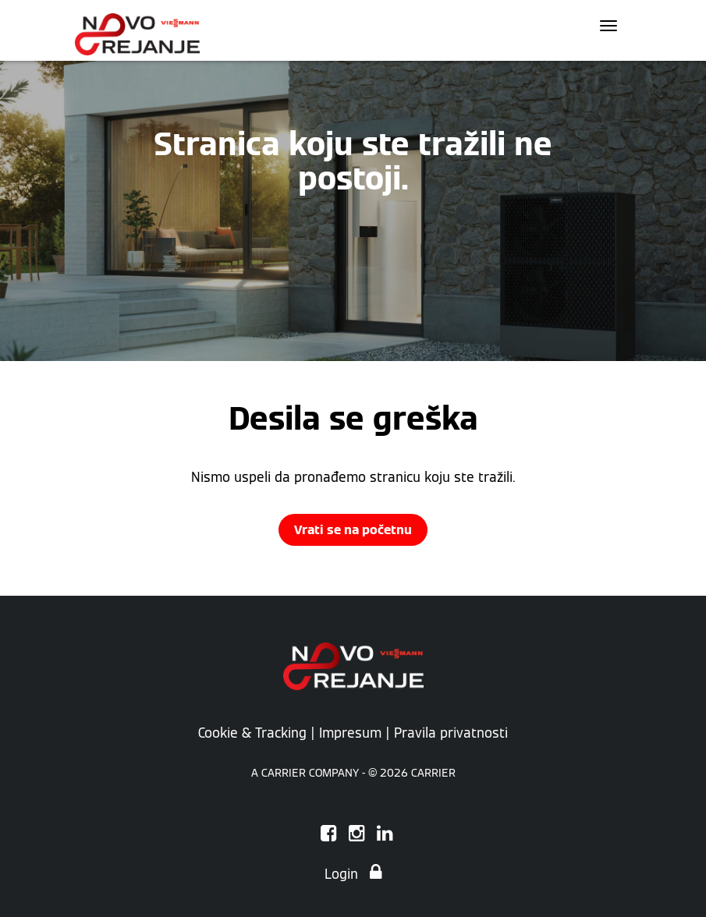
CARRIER (433, 773)
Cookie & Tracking (252, 733)
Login (353, 874)
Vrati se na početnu (353, 530)
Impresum (350, 733)
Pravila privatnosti (451, 733)
